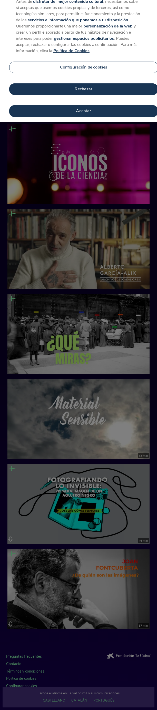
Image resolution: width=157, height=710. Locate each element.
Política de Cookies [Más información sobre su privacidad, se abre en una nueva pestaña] (71, 48)
